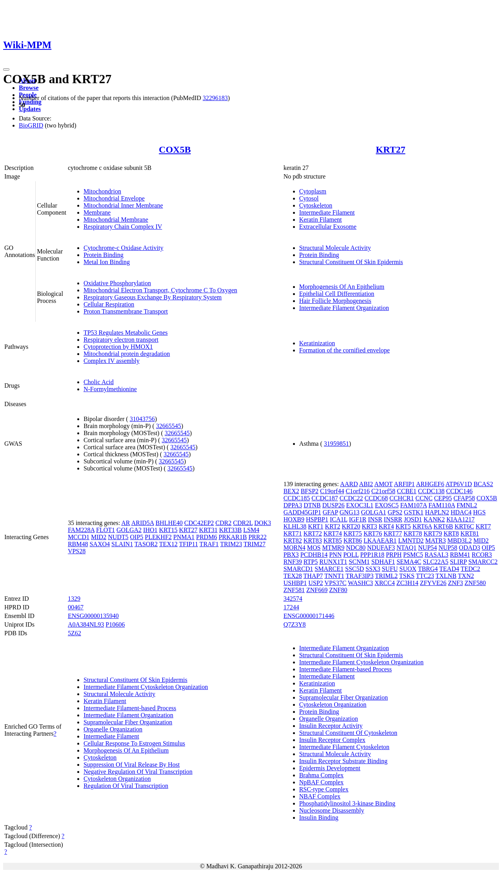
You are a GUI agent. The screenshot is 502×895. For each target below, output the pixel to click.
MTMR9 (333, 547)
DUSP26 (333, 505)
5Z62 (74, 633)
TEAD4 (449, 568)
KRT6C (464, 526)
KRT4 (386, 526)
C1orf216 (357, 491)
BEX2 (291, 491)
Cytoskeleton (315, 205)
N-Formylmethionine (110, 389)
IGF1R (357, 519)
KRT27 (390, 149)
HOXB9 (294, 519)
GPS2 (394, 512)
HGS (479, 512)
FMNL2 (467, 505)
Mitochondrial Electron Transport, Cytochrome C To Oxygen (160, 290)
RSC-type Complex (324, 789)
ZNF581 (294, 590)
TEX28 (293, 575)
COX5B (175, 149)
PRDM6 (206, 537)
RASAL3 (436, 554)
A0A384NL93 (86, 624)
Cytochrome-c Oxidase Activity (124, 247)
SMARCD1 (298, 568)
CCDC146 (459, 491)
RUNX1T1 (333, 561)
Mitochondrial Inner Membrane (123, 205)
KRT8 (451, 533)
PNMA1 (184, 537)
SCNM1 (359, 561)
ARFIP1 (404, 484)
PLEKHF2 (158, 537)
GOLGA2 (129, 530)
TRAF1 (209, 544)
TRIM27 (255, 544)
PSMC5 (413, 554)
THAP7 (313, 575)
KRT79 (433, 533)
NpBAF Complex (321, 782)
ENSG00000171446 (309, 615)
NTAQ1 (407, 547)
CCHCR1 (401, 498)
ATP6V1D (459, 484)
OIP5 (137, 537)
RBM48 (78, 544)
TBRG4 (428, 568)
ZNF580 (475, 583)
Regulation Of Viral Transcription (126, 785)
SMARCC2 (483, 561)
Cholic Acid (99, 382)
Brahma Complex (321, 775)
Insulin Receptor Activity (331, 725)
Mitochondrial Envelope (114, 198)
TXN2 (466, 575)
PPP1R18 (372, 554)
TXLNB (446, 575)
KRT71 (293, 533)
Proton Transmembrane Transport (126, 311)
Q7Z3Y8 (295, 624)
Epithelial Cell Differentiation (337, 293)
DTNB (312, 505)
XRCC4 (385, 583)
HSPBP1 (317, 519)
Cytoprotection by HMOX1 (118, 346)
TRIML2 (386, 575)
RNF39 (293, 561)
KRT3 (369, 526)
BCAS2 (483, 484)
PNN (335, 554)
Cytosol (309, 198)
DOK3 (262, 523)
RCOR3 (482, 554)
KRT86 (353, 540)
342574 (293, 598)
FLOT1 (105, 530)
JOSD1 (413, 519)
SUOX (408, 568)
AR (125, 523)
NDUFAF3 (381, 547)
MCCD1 (78, 537)
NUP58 (447, 547)
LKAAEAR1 (380, 540)
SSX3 (373, 568)
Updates (30, 109)
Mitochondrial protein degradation (127, 353)
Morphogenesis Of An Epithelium (341, 286)
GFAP (330, 512)
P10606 (115, 624)
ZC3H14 (407, 583)
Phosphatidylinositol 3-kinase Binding (347, 803)
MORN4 (295, 547)
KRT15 (168, 530)
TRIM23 (231, 544)
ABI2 (366, 484)
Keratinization (317, 343)
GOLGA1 (373, 512)
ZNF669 (316, 590)
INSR (375, 519)
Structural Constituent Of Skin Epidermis (351, 262)
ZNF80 (338, 590)
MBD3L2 (459, 540)
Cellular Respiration (109, 304)
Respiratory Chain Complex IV (123, 226)
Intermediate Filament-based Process (130, 708)
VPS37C (335, 583)
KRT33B (230, 530)
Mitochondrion (102, 191)
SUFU (390, 568)
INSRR (393, 519)
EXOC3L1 (359, 505)
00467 (76, 607)
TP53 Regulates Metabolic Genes (126, 332)
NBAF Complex (319, 796)
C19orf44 (332, 491)
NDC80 (356, 547)
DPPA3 (293, 505)
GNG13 (350, 512)
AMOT (383, 484)
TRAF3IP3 (359, 575)
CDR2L (243, 523)
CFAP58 (464, 498)
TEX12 (168, 544)
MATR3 (435, 540)
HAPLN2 (437, 512)
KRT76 (373, 533)
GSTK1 (414, 512)
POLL (350, 554)
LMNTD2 (411, 540)
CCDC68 (376, 498)
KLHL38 (295, 526)
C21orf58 (383, 491)
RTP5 (311, 561)
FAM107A (413, 505)
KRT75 (353, 533)
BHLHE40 (168, 523)
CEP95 (443, 498)
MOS (314, 547)
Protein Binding (104, 255)
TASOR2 (146, 544)
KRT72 (313, 533)
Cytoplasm (312, 191)
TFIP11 (188, 544)
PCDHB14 (313, 554)
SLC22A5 (435, 561)
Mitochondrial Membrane (116, 219)
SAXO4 (99, 544)
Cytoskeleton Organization (117, 778)
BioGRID (31, 125)
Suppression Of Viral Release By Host (132, 764)
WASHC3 (360, 583)
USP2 (315, 583)
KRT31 (208, 530)
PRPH (394, 554)
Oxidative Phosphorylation (117, 283)
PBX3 (291, 554)
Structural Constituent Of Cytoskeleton (348, 732)
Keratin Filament (320, 219)
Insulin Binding (318, 817)
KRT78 (413, 533)
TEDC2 (470, 568)
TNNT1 (334, 575)
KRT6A (422, 526)
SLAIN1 (122, 544)
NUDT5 (118, 537)
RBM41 (460, 554)
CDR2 (223, 523)
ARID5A (142, 523)
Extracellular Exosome (327, 226)
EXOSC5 (386, 505)
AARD (349, 484)
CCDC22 (351, 498)
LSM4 (251, 530)
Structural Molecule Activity (335, 247)
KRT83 (313, 540)
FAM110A (442, 505)
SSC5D (354, 568)
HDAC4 (461, 512)
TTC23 (425, 575)
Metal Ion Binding (107, 262)
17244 (291, 607)
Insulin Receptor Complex (332, 739)
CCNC (424, 498)
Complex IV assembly (112, 360)
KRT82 (293, 540)
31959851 (336, 443)
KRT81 (469, 533)
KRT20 (351, 526)
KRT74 (333, 533)
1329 (74, 598)
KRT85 (333, 540)
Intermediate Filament (327, 212)
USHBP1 (295, 583)
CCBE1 (407, 491)
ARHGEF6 (430, 484)
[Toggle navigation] (6, 69)
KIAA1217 (460, 519)
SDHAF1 (383, 561)
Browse (28, 87)
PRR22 (257, 537)
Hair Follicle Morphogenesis (335, 300)
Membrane (97, 212)
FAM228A (81, 530)
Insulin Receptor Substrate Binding (343, 761)
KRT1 (315, 526)
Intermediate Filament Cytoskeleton (344, 747)
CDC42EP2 (199, 523)
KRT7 (483, 526)
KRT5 (403, 526)
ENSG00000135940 (93, 615)
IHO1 (150, 530)
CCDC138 (431, 491)
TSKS (407, 575)
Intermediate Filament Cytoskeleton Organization (146, 687)
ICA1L (338, 519)
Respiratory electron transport (121, 339)
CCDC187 (324, 498)
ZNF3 (455, 583)
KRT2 (332, 526)
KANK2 (434, 519)
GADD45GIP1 (302, 512)
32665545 (168, 426)
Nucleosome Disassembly (331, 810)
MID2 (98, 537)
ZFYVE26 (433, 583)
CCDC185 (297, 498)
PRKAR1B (232, 537)
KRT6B (443, 526)
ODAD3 (469, 547)
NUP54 (427, 547)
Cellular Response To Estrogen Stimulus (134, 743)
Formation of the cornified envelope (344, 350)
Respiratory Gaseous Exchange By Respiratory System (153, 297)
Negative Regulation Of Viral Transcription (138, 771)
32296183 (215, 98)
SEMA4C (409, 561)
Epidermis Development (329, 768)
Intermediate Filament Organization (344, 307)
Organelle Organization (113, 729)
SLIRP (458, 561)
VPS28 (76, 551)
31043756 (142, 419)
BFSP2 (309, 491)
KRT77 (393, 533)
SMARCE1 (329, 568)
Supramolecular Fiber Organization (128, 722)
